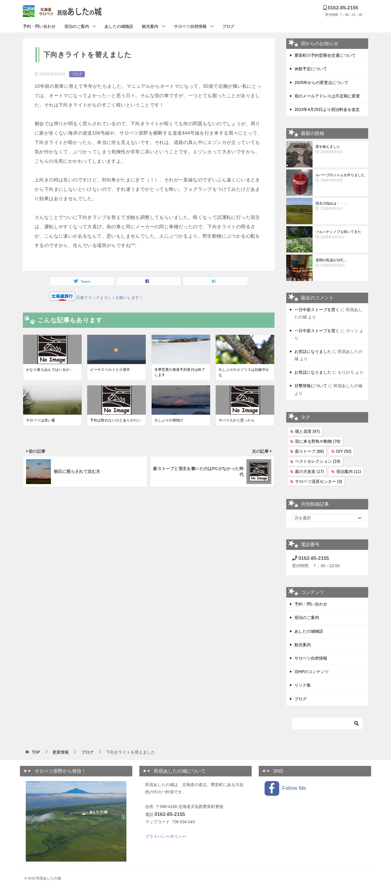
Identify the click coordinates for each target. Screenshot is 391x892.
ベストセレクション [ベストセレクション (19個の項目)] (317, 461)
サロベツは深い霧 (40, 420)
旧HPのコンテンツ (311, 671)
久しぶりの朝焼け (169, 420)
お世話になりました (312, 351)
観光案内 (150, 26)
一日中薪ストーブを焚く (316, 309)
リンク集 (302, 685)
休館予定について (310, 68)
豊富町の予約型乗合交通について (325, 55)
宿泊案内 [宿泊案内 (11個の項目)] (348, 471)
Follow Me (285, 788)
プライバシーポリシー (165, 836)
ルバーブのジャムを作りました (340, 178)
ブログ (228, 26)
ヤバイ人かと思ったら (237, 420)
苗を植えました (340, 150)
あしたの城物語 (118, 26)
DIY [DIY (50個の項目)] (343, 451)
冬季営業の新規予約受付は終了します (180, 372)
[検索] (327, 723)
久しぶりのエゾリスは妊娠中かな (244, 372)
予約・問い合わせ (39, 26)
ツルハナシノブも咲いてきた (340, 235)
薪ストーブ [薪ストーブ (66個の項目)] (309, 451)
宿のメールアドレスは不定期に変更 (327, 96)
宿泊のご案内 (76, 26)
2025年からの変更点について (321, 82)
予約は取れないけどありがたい (115, 420)
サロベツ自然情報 (190, 26)
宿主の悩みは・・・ (340, 206)
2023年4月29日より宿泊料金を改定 (327, 109)
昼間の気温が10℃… (340, 263)
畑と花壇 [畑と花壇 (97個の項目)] (307, 431)
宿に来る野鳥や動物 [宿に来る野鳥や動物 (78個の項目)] (317, 441)
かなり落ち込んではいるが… (49, 370)
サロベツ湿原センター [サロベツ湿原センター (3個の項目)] (318, 481)
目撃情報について (310, 385)
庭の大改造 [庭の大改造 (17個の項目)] (309, 471)
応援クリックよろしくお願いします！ (109, 297)
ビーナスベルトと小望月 (110, 370)
